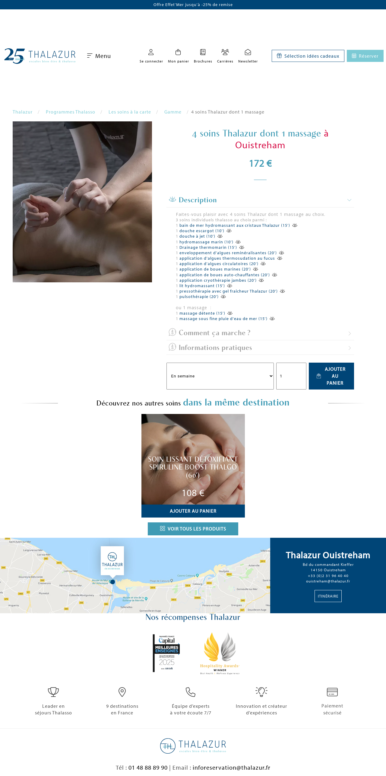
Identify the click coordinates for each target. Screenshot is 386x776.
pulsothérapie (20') (199, 296)
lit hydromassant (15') (202, 285)
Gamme (173, 112)
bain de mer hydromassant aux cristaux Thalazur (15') (234, 225)
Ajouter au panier (331, 376)
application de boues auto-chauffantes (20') (224, 274)
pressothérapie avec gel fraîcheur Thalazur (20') (228, 291)
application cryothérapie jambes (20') (218, 280)
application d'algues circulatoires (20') (218, 263)
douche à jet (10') (197, 236)
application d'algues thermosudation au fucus (227, 258)
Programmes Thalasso (70, 112)
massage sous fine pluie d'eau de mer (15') (223, 318)
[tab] (260, 200)
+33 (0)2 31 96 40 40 (328, 575)
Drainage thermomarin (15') (208, 247)
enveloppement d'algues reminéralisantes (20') (228, 252)
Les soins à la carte (130, 112)
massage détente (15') (202, 313)
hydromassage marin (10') (206, 242)
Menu (99, 55)
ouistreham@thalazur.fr (328, 581)
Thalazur (23, 112)
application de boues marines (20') (215, 269)
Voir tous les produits (193, 529)
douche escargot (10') (201, 230)
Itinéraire (328, 596)
